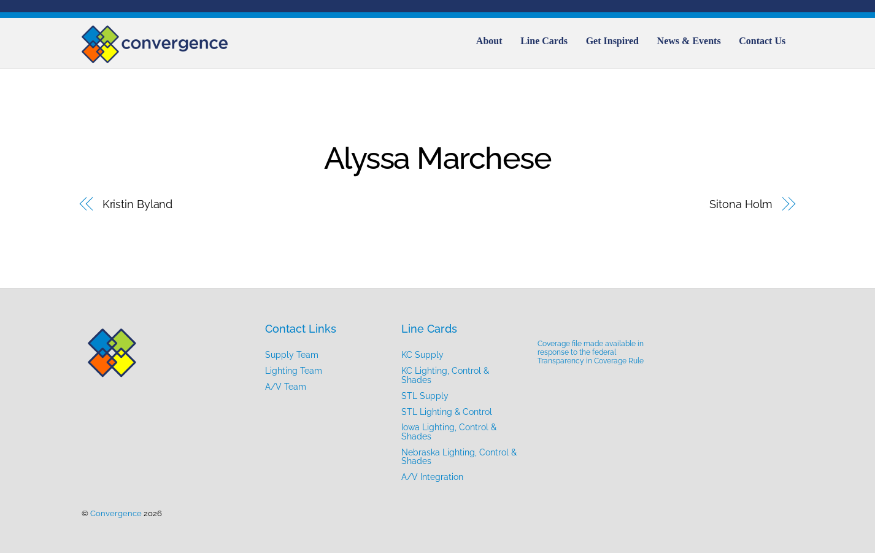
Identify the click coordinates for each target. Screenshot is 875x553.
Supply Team (291, 354)
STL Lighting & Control (446, 411)
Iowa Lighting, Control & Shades (448, 431)
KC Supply (422, 354)
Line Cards (544, 41)
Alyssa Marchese (438, 158)
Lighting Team (293, 370)
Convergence (116, 513)
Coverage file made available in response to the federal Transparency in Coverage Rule (591, 352)
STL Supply (425, 395)
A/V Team (285, 386)
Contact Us (762, 41)
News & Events (689, 41)
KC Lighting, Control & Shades (445, 374)
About (489, 41)
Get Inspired (612, 41)
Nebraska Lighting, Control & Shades (459, 456)
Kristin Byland (137, 204)
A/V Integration (432, 476)
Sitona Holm (741, 204)
